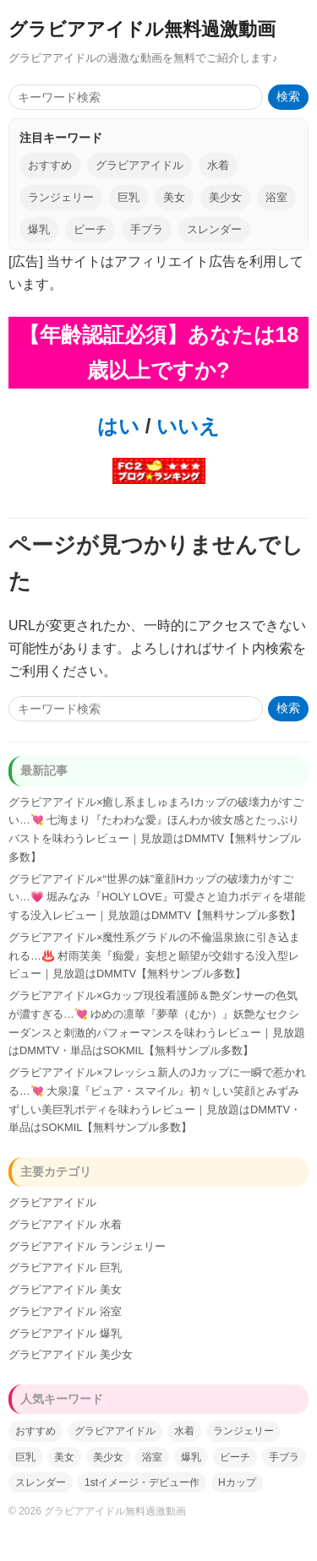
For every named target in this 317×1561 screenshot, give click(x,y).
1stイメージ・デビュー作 (142, 1482)
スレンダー (214, 229)
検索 (288, 96)
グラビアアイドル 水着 (65, 1224)
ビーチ (90, 229)
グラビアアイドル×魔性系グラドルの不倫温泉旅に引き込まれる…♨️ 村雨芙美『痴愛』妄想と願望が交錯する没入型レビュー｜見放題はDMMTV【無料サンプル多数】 (154, 956)
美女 (174, 197)
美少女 (225, 197)
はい (118, 426)
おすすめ (50, 165)
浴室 (276, 197)
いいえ (185, 426)
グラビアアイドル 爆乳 (65, 1333)
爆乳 (39, 229)
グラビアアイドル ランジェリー (87, 1246)
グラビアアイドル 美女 (65, 1289)
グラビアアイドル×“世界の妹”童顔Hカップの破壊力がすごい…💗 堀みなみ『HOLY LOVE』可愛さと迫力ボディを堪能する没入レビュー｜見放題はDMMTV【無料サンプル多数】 (156, 897)
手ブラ (146, 229)
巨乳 (128, 197)
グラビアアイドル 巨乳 (65, 1267)
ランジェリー (61, 197)
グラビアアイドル (139, 165)
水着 (218, 165)
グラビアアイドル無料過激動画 (142, 29)
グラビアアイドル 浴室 (65, 1311)
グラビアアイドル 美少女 (70, 1354)
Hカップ (237, 1482)
